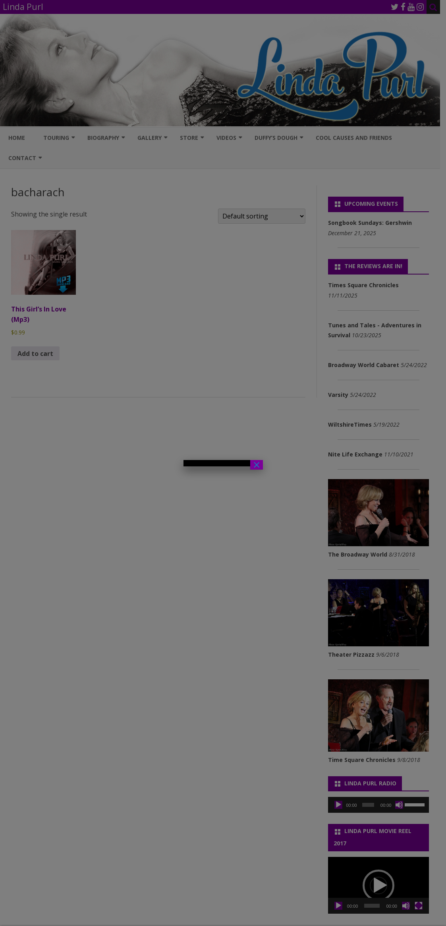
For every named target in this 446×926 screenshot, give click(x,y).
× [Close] (256, 465)
